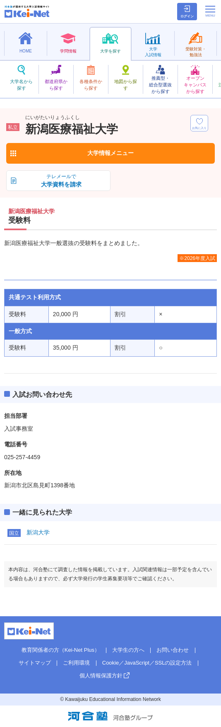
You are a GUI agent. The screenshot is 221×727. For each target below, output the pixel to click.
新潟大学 (38, 532)
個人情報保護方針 (101, 675)
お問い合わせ (172, 650)
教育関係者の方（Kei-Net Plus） (61, 650)
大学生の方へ (128, 650)
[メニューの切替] (210, 11)
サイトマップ (35, 663)
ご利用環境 (76, 663)
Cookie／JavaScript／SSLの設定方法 (147, 663)
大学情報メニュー (110, 153)
